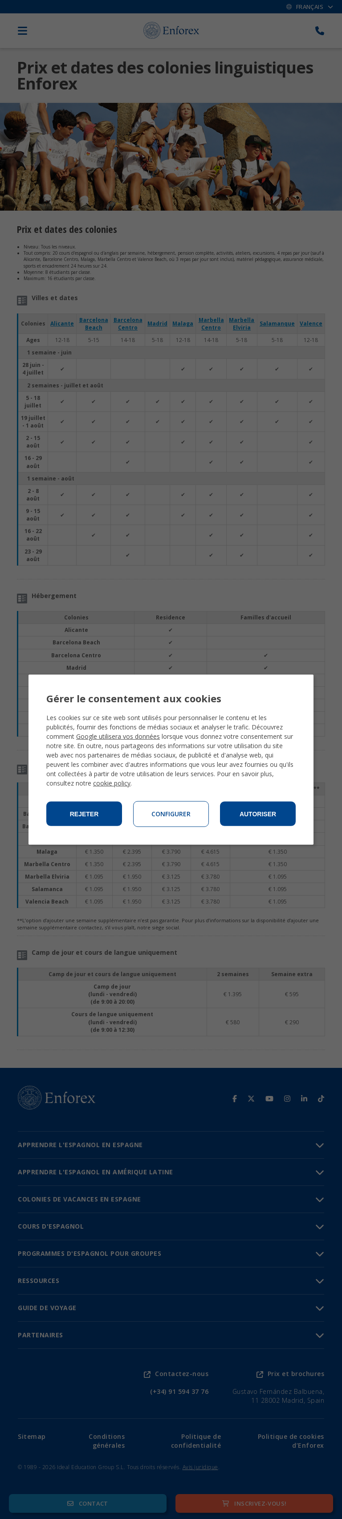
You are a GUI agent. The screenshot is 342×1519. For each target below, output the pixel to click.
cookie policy (111, 783)
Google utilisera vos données (118, 736)
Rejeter (84, 814)
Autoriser (258, 814)
